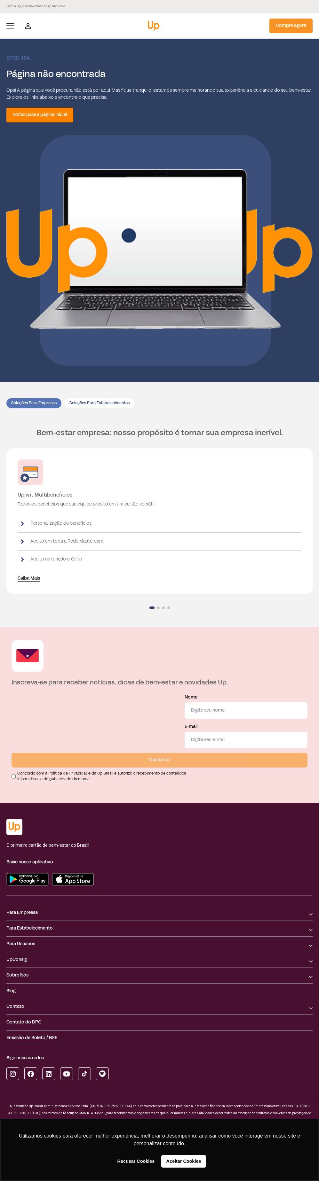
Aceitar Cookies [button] (183, 1161)
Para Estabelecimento (29, 928)
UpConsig (16, 960)
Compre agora (291, 26)
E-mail (246, 736)
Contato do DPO (24, 1022)
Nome (246, 707)
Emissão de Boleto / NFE (31, 1038)
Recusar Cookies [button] (136, 1161)
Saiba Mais (29, 578)
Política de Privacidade (69, 773)
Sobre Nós (17, 975)
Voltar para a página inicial (40, 115)
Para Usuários (20, 944)
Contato (15, 1007)
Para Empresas (22, 913)
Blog (11, 991)
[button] (152, 607)
